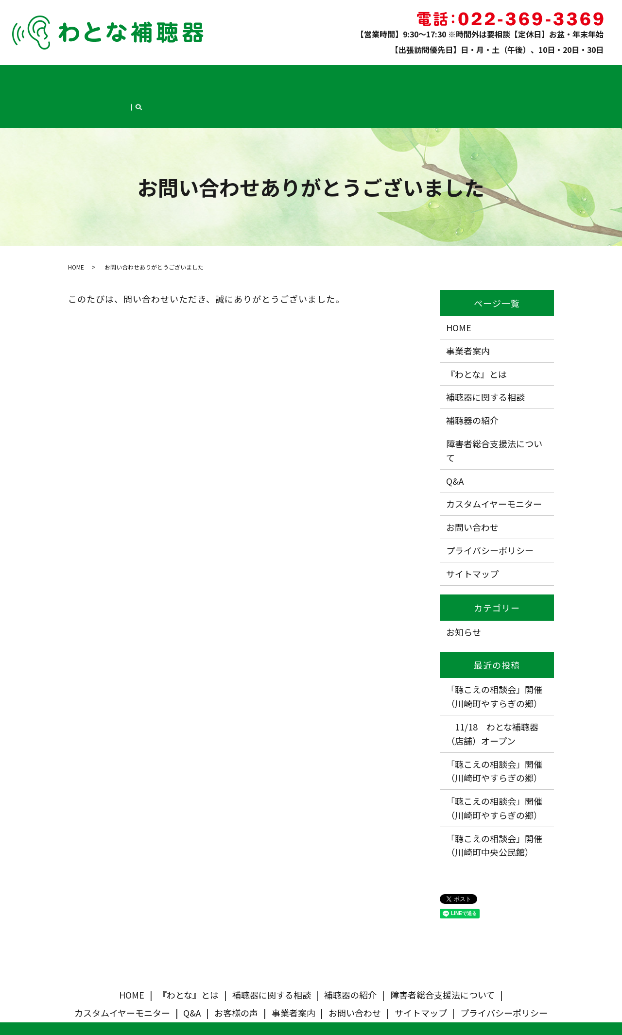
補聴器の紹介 (220, 76)
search (563, 76)
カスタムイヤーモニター (367, 76)
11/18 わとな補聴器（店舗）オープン (492, 693)
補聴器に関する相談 (164, 76)
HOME (64, 76)
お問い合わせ (533, 76)
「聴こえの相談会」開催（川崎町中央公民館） (494, 805)
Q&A (417, 76)
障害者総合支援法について (286, 76)
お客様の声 (448, 76)
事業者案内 (489, 76)
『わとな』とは (104, 76)
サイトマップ (472, 533)
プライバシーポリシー (490, 510)
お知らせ (463, 591)
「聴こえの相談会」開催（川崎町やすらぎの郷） (494, 656)
